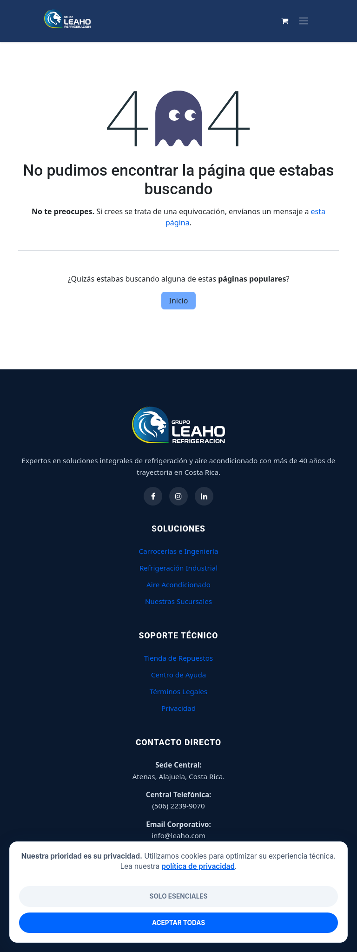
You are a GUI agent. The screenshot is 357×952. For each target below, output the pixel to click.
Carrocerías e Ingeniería (178, 551)
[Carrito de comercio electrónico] (311, 21)
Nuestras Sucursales (178, 601)
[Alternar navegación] (329, 21)
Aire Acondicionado (178, 584)
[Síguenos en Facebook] (153, 496)
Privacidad (178, 708)
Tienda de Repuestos (178, 658)
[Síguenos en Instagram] (178, 496)
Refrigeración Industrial (178, 567)
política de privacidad (197, 866)
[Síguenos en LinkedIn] (204, 496)
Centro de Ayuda (178, 674)
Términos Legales (178, 691)
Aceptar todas (178, 922)
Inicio (178, 300)
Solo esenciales (178, 896)
